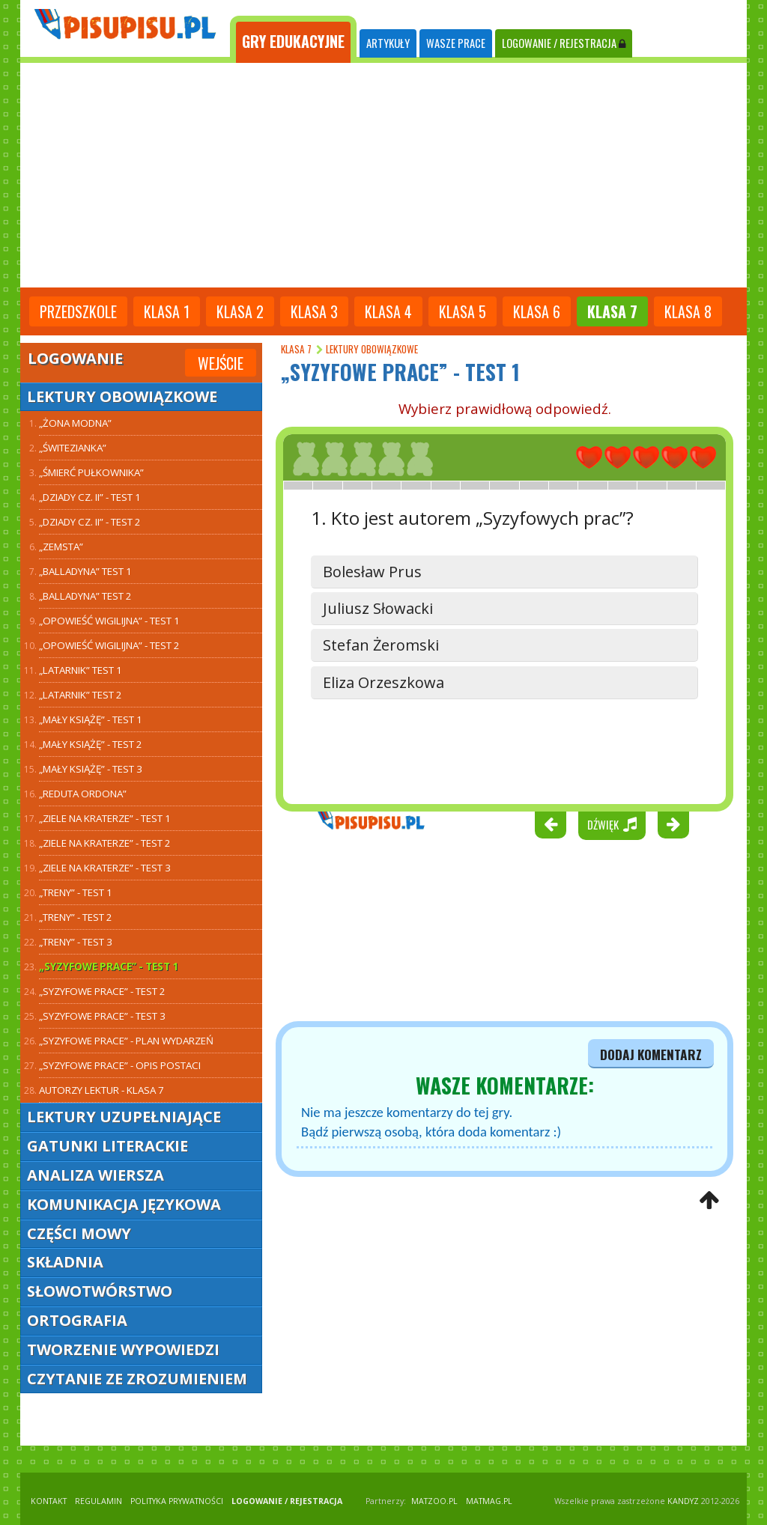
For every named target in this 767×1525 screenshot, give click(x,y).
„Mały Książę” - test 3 (90, 769)
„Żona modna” (75, 423)
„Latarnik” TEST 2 (80, 694)
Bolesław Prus (372, 571)
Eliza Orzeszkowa (383, 682)
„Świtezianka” (72, 447)
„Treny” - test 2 (75, 917)
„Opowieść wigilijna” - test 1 (109, 620)
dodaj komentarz (651, 1054)
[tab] (293, 40)
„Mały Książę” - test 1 (90, 719)
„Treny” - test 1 (75, 892)
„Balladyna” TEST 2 (85, 596)
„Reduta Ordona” (83, 793)
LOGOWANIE (563, 43)
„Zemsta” (61, 546)
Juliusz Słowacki (378, 608)
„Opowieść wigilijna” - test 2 (109, 645)
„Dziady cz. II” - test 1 (90, 497)
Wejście (220, 363)
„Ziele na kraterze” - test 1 (105, 818)
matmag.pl (489, 1501)
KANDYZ (683, 1501)
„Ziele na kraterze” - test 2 (105, 843)
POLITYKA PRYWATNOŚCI (176, 1501)
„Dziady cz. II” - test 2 (90, 522)
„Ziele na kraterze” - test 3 (105, 867)
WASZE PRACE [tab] (455, 43)
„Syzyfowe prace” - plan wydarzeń (126, 1040)
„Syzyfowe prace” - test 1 (108, 966)
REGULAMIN (98, 1501)
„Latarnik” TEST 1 (80, 670)
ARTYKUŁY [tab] (388, 43)
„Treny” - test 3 (75, 942)
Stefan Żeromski (381, 645)
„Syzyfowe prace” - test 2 (102, 991)
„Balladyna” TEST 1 (85, 571)
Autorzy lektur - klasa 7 (101, 1090)
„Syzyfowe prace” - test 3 (102, 1016)
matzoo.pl (434, 1501)
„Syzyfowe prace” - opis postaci (120, 1065)
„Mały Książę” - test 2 (90, 744)
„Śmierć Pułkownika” (91, 472)
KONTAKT (49, 1501)
